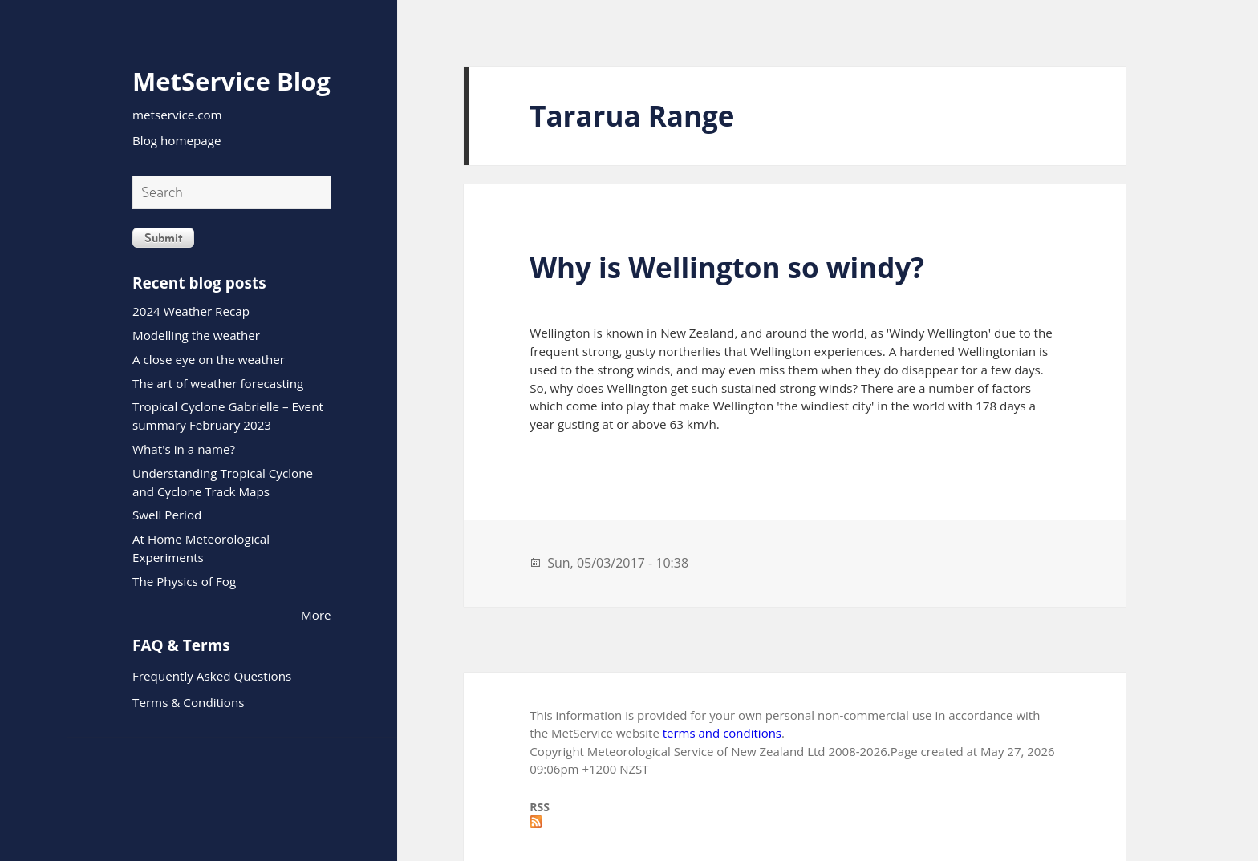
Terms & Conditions (188, 702)
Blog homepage (176, 140)
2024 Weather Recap (191, 311)
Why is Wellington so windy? (727, 267)
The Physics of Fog (184, 581)
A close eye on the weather (208, 359)
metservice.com (177, 115)
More (316, 615)
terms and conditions (722, 733)
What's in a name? (183, 449)
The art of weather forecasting (217, 383)
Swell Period (166, 515)
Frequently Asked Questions (211, 676)
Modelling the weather (196, 335)
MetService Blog (231, 81)
